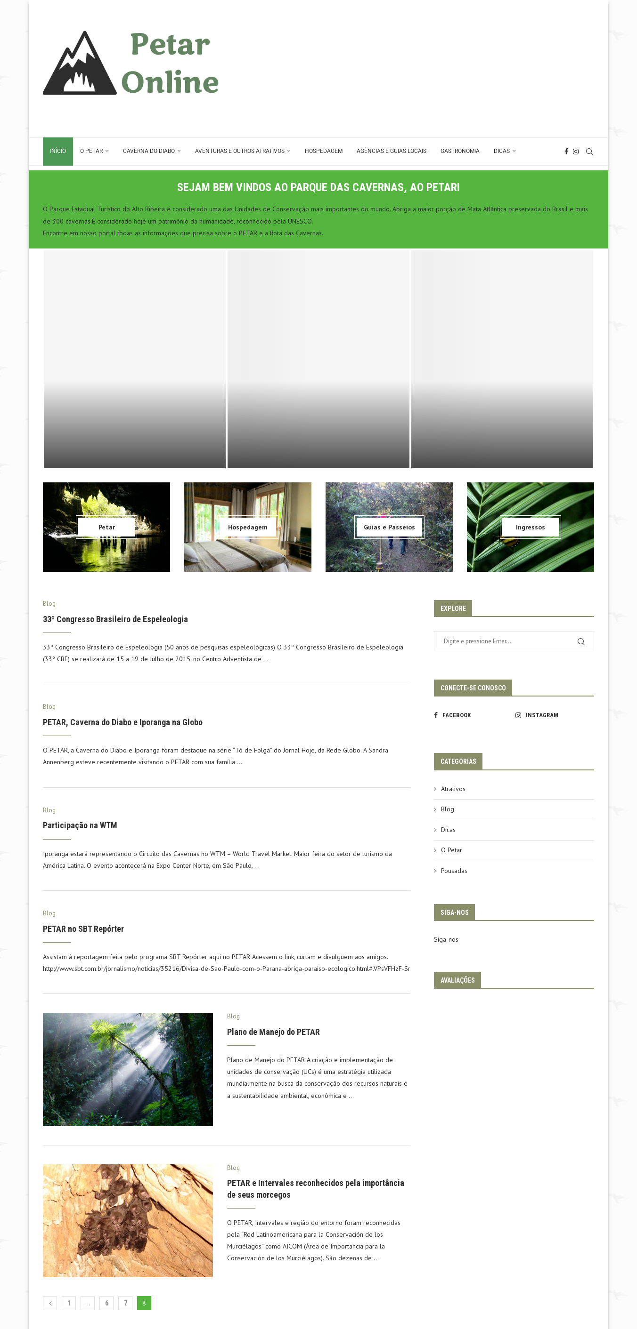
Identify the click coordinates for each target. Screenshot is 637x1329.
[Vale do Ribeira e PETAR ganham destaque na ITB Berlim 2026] (135, 359)
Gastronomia (460, 151)
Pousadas (454, 870)
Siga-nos (446, 939)
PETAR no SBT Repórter (83, 929)
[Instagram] (576, 151)
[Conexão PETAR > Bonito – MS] (318, 359)
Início (58, 151)
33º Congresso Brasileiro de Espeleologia (115, 619)
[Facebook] (566, 151)
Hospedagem (324, 151)
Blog (447, 809)
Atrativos (453, 789)
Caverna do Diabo (149, 151)
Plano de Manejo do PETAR (273, 1032)
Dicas (502, 151)
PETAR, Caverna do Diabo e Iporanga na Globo (123, 722)
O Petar (91, 151)
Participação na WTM (80, 825)
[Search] (589, 151)
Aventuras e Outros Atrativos (240, 151)
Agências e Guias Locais (391, 151)
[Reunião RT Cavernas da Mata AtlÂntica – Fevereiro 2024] (502, 359)
